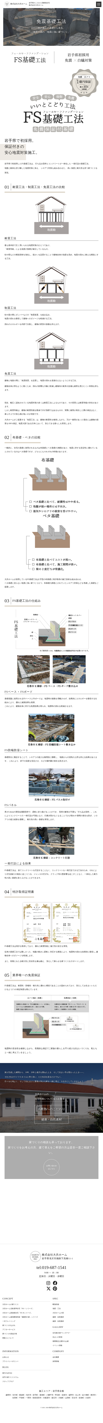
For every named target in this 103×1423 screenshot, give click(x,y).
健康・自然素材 (51, 1119)
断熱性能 (56, 1305)
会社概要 (56, 1358)
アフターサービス (8, 1331)
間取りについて (8, 1339)
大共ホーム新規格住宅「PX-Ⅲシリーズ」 (17, 1314)
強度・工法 (57, 1310)
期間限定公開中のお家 (61, 1342)
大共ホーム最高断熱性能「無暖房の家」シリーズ (20, 1318)
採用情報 (56, 1362)
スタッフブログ (8, 1382)
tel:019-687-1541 (51, 1267)
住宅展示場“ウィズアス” (61, 1334)
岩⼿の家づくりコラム (10, 1378)
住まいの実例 (57, 1338)
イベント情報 (57, 1346)
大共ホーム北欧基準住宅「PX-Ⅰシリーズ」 (18, 1310)
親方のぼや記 (7, 1374)
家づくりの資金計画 (9, 1335)
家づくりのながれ (8, 1326)
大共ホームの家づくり (10, 1305)
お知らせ (5, 1358)
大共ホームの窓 (58, 1314)
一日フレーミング (8, 1322)
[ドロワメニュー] (98, 4)
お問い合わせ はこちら (51, 1167)
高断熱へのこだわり (51, 1109)
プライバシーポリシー (10, 1362)
